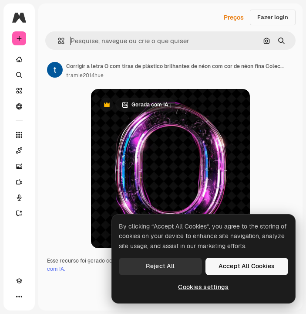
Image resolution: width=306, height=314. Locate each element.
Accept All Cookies (247, 266)
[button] (58, 41)
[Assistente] (19, 213)
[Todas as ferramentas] (19, 135)
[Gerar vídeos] (19, 182)
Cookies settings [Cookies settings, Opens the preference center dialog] (203, 287)
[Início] (19, 59)
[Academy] (19, 281)
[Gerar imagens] (19, 166)
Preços (234, 17)
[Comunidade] (19, 106)
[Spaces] (19, 150)
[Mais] (19, 297)
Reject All (160, 266)
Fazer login (272, 17)
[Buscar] (19, 75)
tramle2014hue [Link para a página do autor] (85, 75)
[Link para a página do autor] (55, 70)
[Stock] (19, 91)
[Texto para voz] (19, 198)
